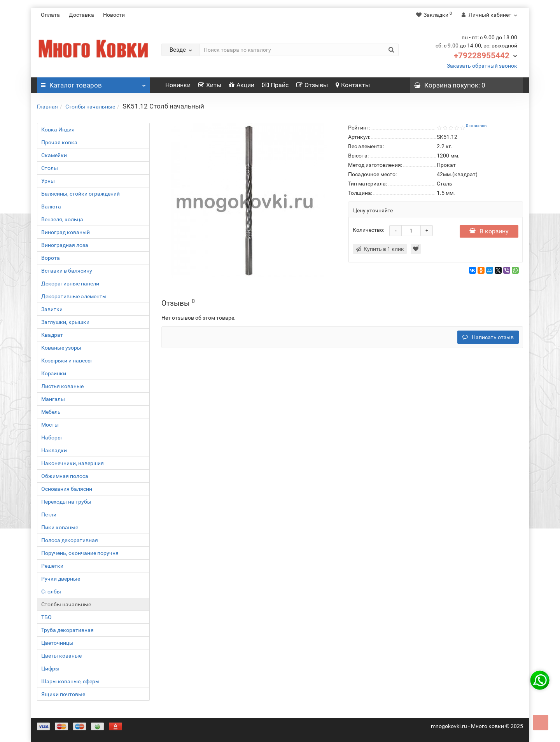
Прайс (275, 85)
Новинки (178, 85)
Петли (48, 514)
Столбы (51, 591)
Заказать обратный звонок (482, 66)
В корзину (489, 231)
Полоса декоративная (69, 540)
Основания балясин (66, 489)
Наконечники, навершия (72, 463)
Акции (241, 85)
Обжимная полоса (64, 476)
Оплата (50, 15)
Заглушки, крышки (65, 322)
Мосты (50, 425)
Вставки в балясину (66, 271)
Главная (47, 106)
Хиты (209, 85)
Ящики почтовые (63, 694)
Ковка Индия (58, 129)
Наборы (51, 437)
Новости (114, 15)
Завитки (52, 309)
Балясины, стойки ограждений (80, 194)
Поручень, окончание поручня (80, 553)
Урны (48, 181)
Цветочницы (57, 643)
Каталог (93, 83)
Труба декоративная (67, 630)
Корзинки (53, 373)
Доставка (81, 15)
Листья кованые (62, 386)
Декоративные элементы (74, 296)
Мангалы (53, 399)
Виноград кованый (65, 232)
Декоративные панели (70, 283)
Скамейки (54, 155)
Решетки (52, 566)
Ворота (50, 258)
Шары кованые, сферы (70, 681)
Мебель (51, 412)
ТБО (46, 617)
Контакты (353, 85)
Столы (49, 168)
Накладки (54, 450)
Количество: (368, 230)
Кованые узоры (61, 348)
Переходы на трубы (66, 502)
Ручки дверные (60, 579)
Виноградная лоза (64, 245)
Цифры (50, 668)
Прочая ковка (59, 142)
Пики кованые (59, 527)
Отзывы (312, 85)
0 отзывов (476, 125)
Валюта (51, 206)
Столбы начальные (90, 106)
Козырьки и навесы (66, 360)
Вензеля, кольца (62, 219)
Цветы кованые (61, 656)
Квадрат (52, 335)
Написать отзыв (488, 337)
